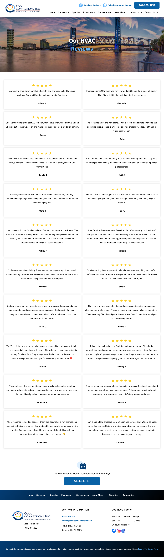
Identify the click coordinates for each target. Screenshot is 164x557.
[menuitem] (52, 12)
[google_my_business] (123, 531)
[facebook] (114, 531)
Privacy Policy (153, 549)
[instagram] (119, 531)
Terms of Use (142, 549)
